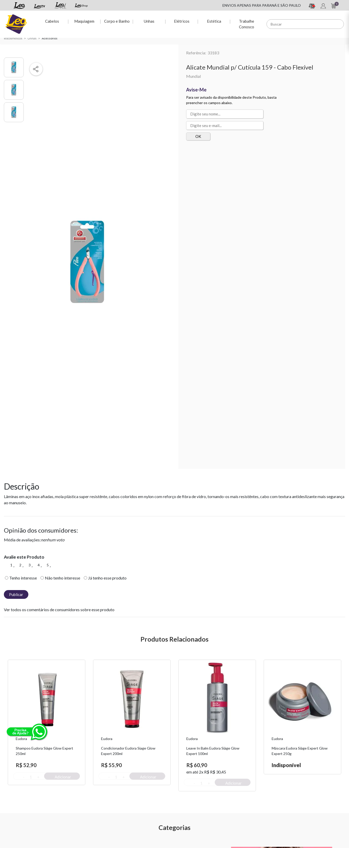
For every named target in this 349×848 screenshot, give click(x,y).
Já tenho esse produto (107, 577)
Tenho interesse (23, 577)
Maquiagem (84, 21)
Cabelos (52, 21)
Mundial (193, 76)
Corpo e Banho (116, 21)
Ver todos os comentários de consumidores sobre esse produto (59, 609)
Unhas (149, 21)
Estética (214, 21)
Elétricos (181, 21)
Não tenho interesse (62, 577)
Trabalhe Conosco (246, 24)
